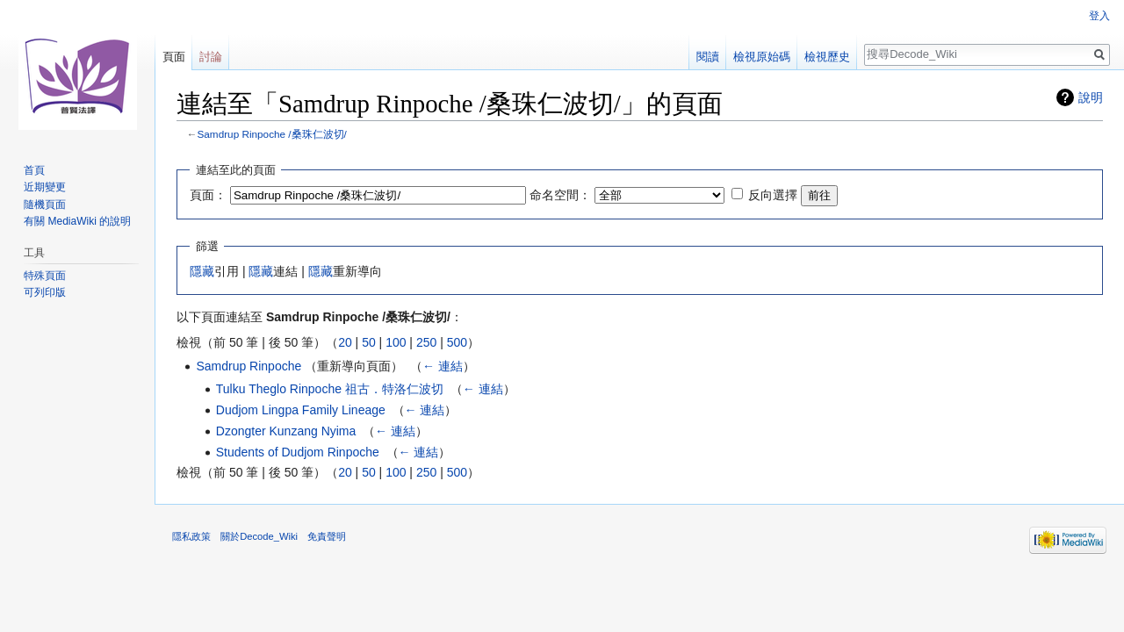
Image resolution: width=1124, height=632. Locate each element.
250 (426, 342)
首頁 (34, 170)
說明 (1090, 97)
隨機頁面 (45, 204)
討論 (210, 56)
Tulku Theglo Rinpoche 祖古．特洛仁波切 (329, 389)
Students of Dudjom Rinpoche (297, 452)
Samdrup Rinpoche (248, 366)
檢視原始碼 (761, 56)
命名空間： (560, 195)
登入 (1099, 16)
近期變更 (45, 187)
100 (395, 342)
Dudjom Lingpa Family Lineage (300, 410)
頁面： (208, 195)
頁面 (173, 56)
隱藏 (202, 271)
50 (369, 342)
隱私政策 (191, 536)
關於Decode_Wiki (259, 536)
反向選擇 (772, 195)
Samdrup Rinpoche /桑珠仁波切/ (272, 134)
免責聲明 (326, 536)
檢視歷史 (827, 56)
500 (457, 342)
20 (345, 342)
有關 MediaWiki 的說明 (77, 221)
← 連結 (442, 366)
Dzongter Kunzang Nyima (286, 431)
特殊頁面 (45, 275)
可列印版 (45, 292)
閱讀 (707, 56)
